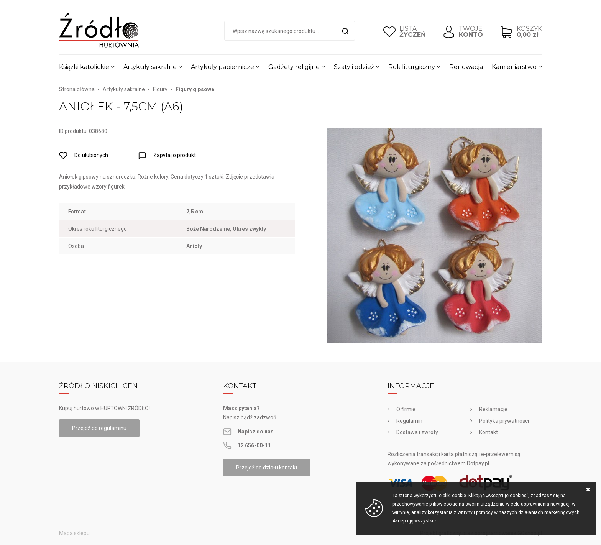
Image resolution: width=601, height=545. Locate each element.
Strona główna (77, 89)
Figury (160, 89)
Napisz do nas (256, 431)
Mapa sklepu (74, 533)
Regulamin (409, 421)
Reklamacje (493, 409)
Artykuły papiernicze (222, 67)
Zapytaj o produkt (174, 155)
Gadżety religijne (294, 67)
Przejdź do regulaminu (99, 428)
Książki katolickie (84, 67)
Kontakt (488, 432)
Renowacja (466, 67)
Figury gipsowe (195, 89)
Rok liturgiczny (411, 67)
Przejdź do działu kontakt (266, 468)
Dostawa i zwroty (417, 432)
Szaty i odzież (354, 67)
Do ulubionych (91, 155)
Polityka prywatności (504, 421)
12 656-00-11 (254, 445)
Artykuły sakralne (150, 67)
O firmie (405, 409)
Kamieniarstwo (514, 67)
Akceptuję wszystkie (414, 521)
